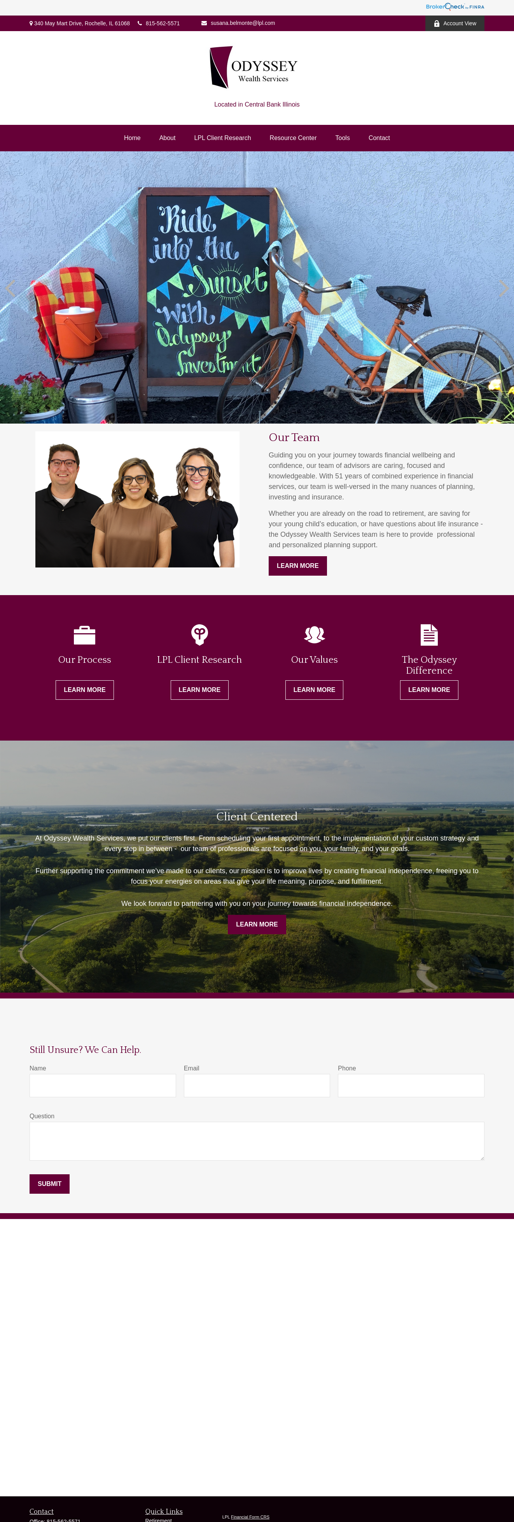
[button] (132, 138)
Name (38, 1068)
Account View (455, 23)
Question (42, 1116)
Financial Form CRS (250, 1517)
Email (191, 1068)
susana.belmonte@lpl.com (238, 23)
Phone (347, 1068)
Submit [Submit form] (49, 1183)
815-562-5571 (159, 23)
